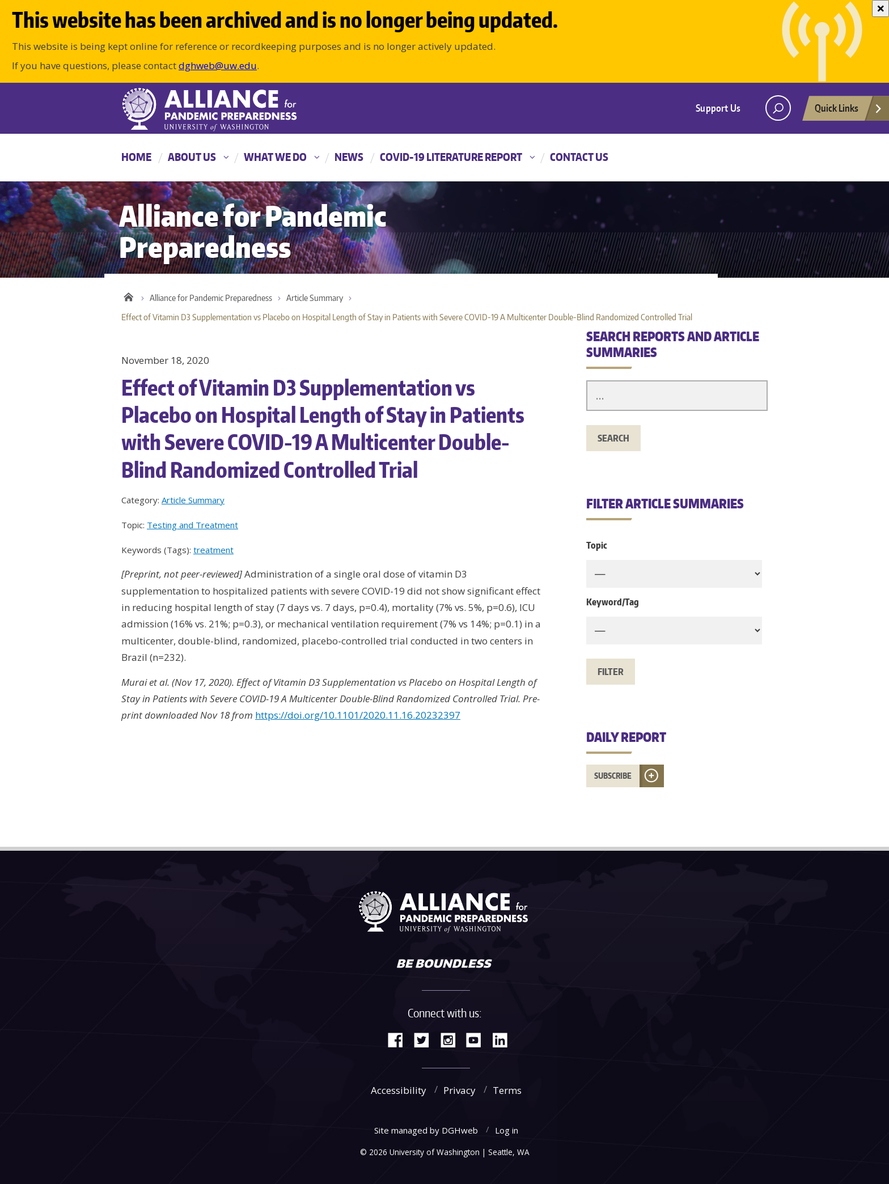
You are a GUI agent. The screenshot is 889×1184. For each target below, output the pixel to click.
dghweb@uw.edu (218, 65)
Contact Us (579, 157)
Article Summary (314, 297)
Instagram (452, 1039)
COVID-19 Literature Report (451, 157)
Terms (507, 1090)
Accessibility (398, 1090)
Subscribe (613, 775)
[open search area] (778, 108)
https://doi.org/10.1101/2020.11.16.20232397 (357, 715)
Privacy (459, 1090)
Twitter (426, 1039)
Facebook (400, 1039)
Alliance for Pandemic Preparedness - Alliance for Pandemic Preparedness (215, 109)
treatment (213, 549)
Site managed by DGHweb (426, 1130)
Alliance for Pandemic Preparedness (211, 297)
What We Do (275, 157)
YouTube (478, 1039)
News (349, 157)
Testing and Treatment (192, 525)
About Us (192, 157)
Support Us (718, 107)
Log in (506, 1130)
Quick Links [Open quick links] (849, 111)
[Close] (880, 8)
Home (136, 157)
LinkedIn (504, 1039)
